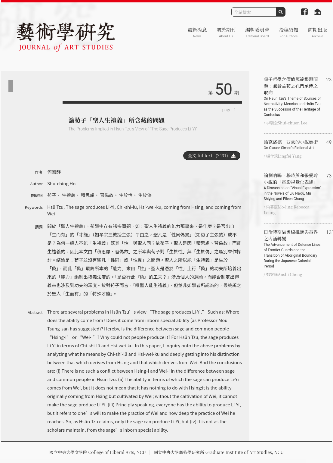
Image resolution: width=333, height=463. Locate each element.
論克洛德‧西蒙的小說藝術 (293, 145)
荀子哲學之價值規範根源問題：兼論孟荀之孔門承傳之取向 (293, 96)
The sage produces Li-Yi (90, 207)
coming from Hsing (183, 207)
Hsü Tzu (55, 207)
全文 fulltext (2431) (212, 155)
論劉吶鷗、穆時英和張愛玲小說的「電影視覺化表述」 (293, 187)
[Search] (253, 12)
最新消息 (197, 32)
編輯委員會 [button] (257, 32)
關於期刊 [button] (226, 32)
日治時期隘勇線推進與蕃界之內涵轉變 (293, 249)
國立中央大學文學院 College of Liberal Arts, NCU (97, 452)
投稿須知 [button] (288, 32)
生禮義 (68, 195)
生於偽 (145, 195)
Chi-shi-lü (127, 207)
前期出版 (317, 32)
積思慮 (87, 195)
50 (223, 89)
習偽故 (106, 195)
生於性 (126, 195)
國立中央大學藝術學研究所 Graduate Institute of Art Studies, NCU (219, 452)
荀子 (51, 195)
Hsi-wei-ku (150, 207)
